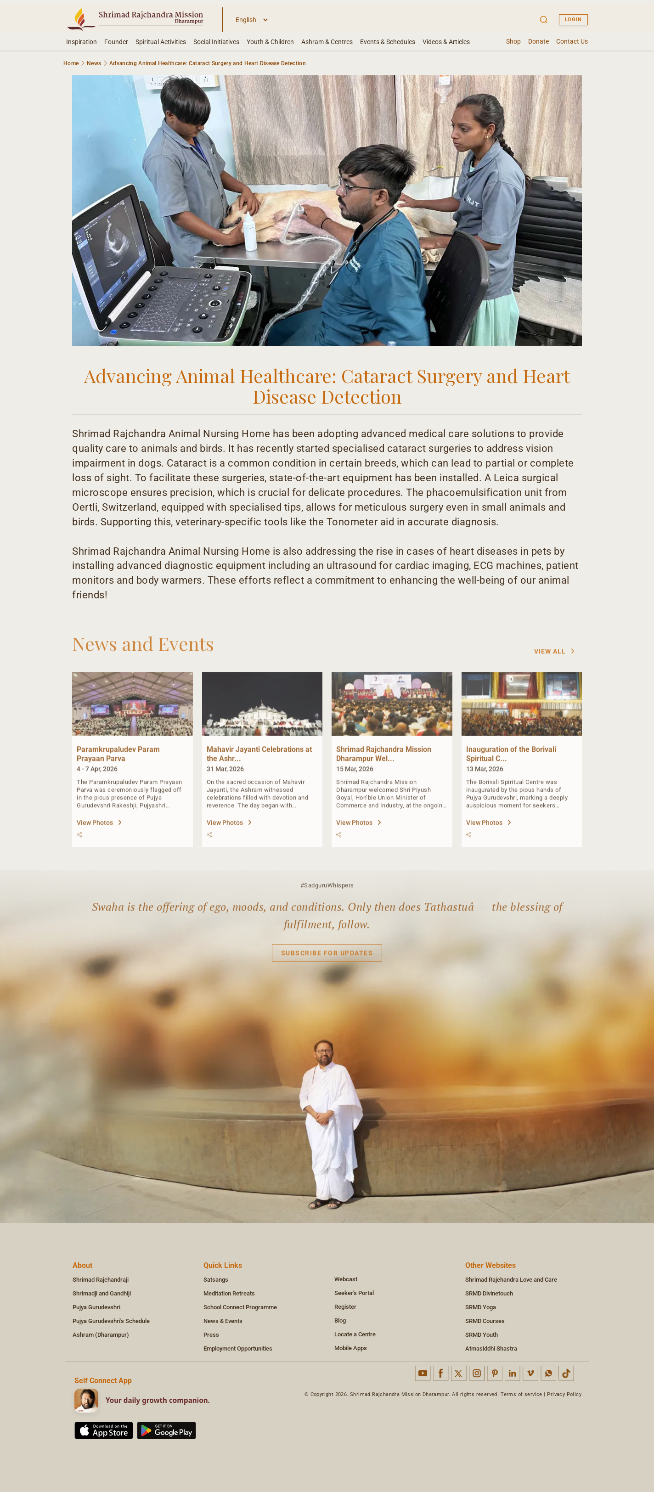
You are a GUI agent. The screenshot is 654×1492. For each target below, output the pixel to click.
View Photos (99, 826)
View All (554, 655)
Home (71, 63)
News (94, 63)
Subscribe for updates (327, 957)
